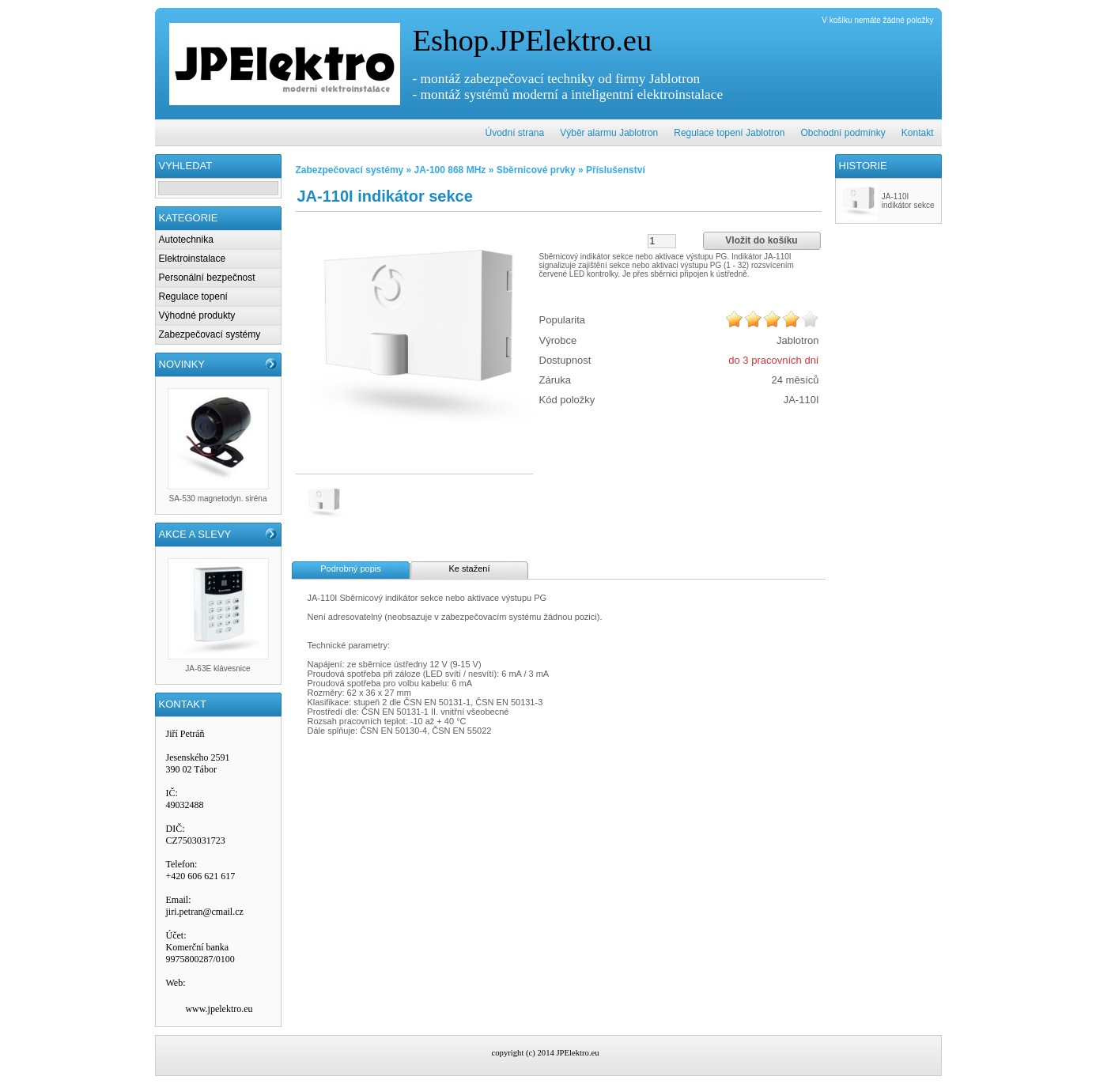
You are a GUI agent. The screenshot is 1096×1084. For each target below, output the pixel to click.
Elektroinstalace (192, 258)
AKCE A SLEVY (195, 534)
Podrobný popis (350, 568)
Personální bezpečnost (207, 277)
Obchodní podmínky (842, 132)
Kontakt (917, 132)
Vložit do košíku (761, 240)
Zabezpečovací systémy (210, 334)
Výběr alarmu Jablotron (609, 132)
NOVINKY (182, 364)
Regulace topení (193, 296)
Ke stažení (469, 568)
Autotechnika (186, 239)
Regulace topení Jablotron (729, 132)
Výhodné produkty (197, 315)
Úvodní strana (515, 132)
